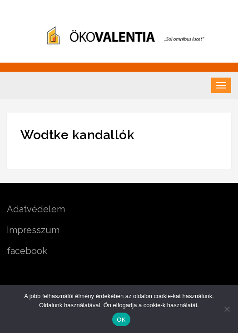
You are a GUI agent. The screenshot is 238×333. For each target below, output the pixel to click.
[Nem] (226, 308)
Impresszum (33, 230)
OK (121, 319)
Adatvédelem (36, 209)
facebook (27, 250)
